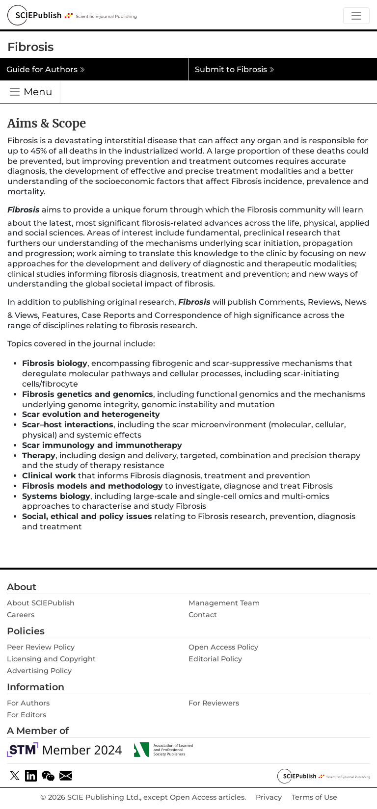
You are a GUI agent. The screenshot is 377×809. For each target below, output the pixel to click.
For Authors (28, 703)
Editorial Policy (215, 658)
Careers (20, 614)
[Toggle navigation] (356, 16)
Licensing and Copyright (51, 658)
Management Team (224, 603)
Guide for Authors (45, 69)
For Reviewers (213, 703)
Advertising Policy (39, 670)
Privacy (269, 797)
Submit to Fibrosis (234, 69)
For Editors (26, 714)
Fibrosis (30, 47)
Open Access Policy (223, 647)
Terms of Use (314, 797)
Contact (202, 614)
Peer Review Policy (41, 647)
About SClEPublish (41, 603)
